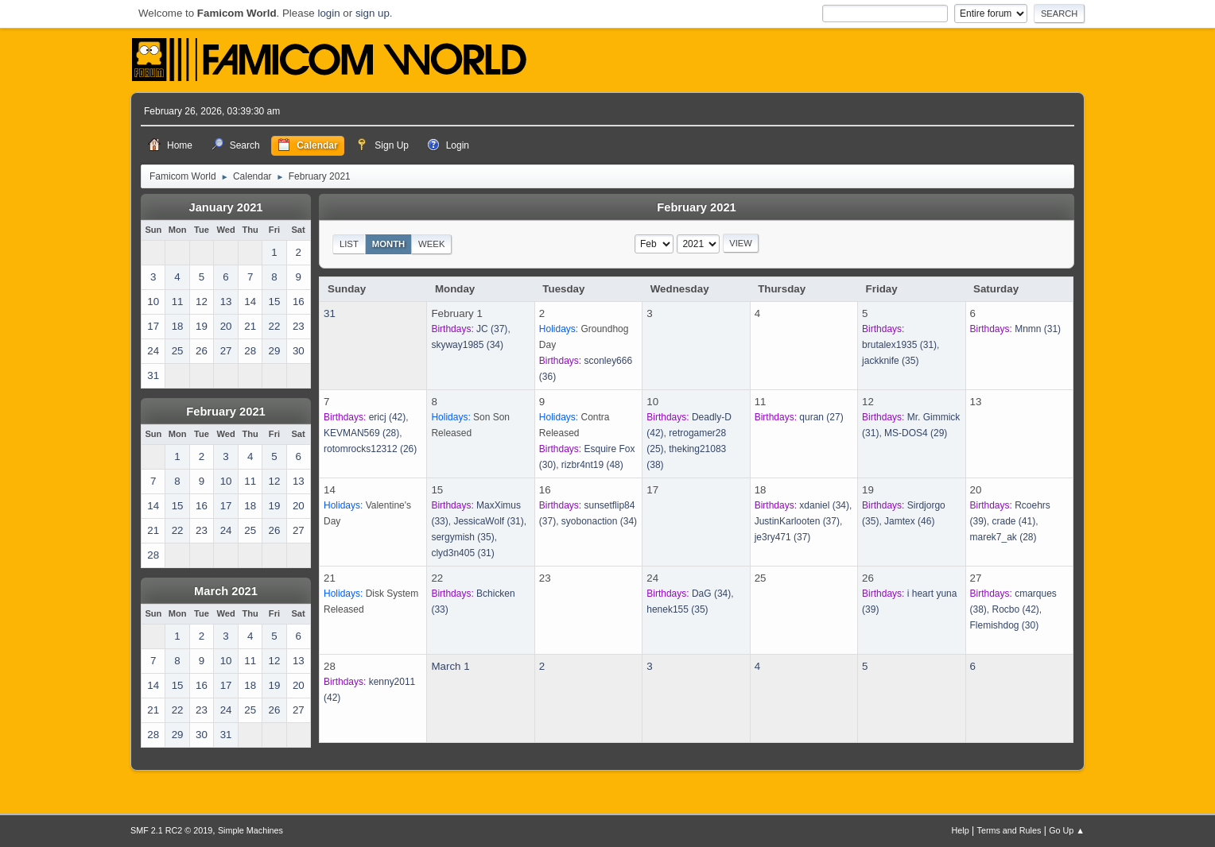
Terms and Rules (1009, 830)
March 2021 (226, 591)
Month (389, 244)
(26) (370, 448)
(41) (1014, 521)
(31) (899, 344)
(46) (909, 521)
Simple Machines (250, 830)
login (328, 13)
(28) (361, 433)
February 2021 (225, 411)
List (349, 244)
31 (330, 313)
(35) (890, 360)
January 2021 (226, 207)
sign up (372, 13)
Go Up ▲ (1067, 830)
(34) (467, 344)
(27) (821, 417)
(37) (491, 329)
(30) (1004, 625)
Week (431, 244)
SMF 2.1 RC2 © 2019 (171, 830)
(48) (592, 464)
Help (960, 830)
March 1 (450, 666)
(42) (387, 417)
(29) (915, 433)
